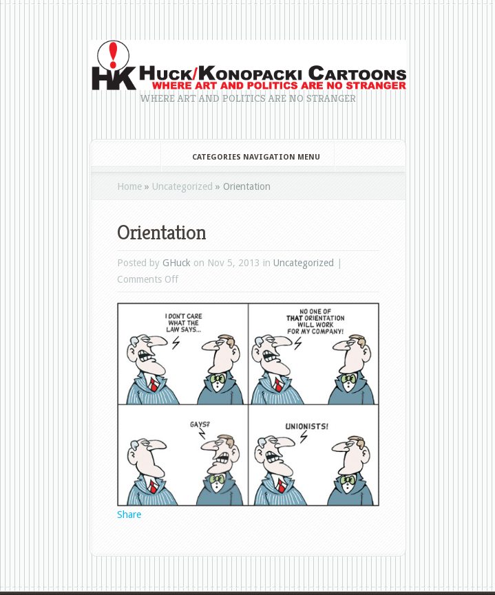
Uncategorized (182, 186)
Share (129, 514)
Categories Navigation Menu (246, 157)
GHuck (176, 262)
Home (129, 186)
